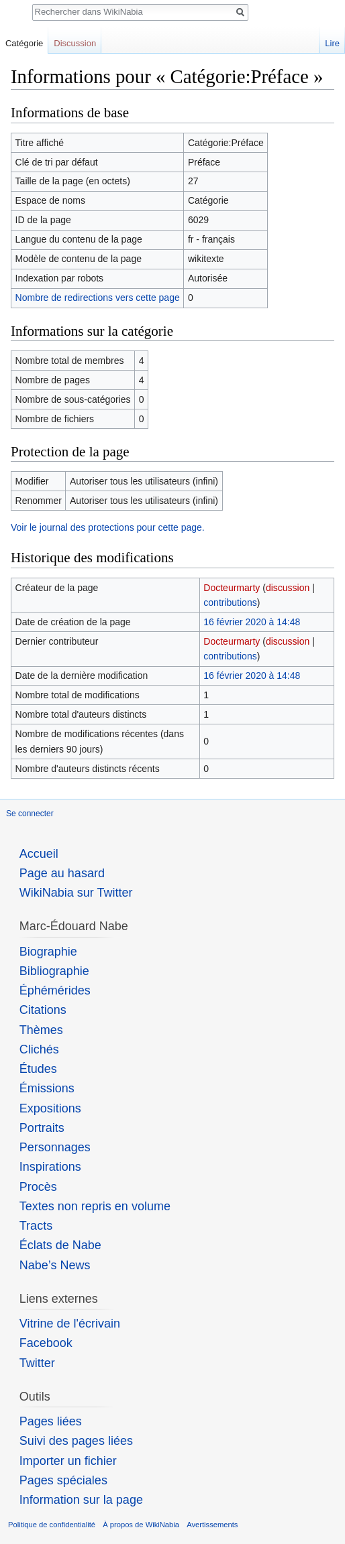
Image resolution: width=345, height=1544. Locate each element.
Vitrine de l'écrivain (69, 1323)
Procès (38, 1187)
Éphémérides (55, 990)
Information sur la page (81, 1499)
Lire (332, 43)
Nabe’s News (55, 1265)
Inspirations (50, 1166)
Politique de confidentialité (51, 1525)
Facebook (45, 1343)
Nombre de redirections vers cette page (97, 297)
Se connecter (30, 813)
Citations (42, 1010)
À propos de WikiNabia (141, 1525)
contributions (229, 602)
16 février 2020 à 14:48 (251, 622)
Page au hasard (62, 873)
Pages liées (50, 1421)
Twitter (37, 1363)
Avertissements (212, 1525)
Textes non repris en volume (94, 1206)
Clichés (39, 1049)
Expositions (50, 1108)
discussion (287, 587)
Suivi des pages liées (76, 1441)
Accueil (38, 853)
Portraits (41, 1128)
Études (38, 1069)
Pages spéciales (63, 1480)
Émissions (47, 1088)
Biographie (48, 951)
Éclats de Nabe (60, 1245)
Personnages (55, 1147)
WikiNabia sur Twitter (76, 892)
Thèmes (41, 1030)
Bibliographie (54, 971)
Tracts (35, 1225)
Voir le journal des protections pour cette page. (108, 527)
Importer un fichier (68, 1461)
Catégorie (24, 43)
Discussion (75, 43)
